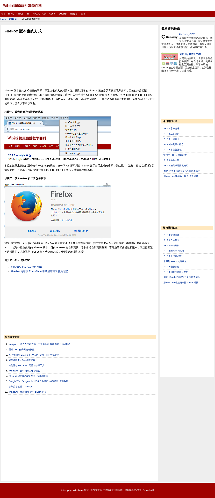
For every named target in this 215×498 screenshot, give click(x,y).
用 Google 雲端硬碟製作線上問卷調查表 (28, 376)
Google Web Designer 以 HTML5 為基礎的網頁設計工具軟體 (38, 381)
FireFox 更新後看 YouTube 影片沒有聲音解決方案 (39, 271)
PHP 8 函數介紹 (171, 160)
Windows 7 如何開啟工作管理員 (24, 370)
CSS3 (52, 14)
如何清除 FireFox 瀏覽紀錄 (22, 360)
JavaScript (62, 14)
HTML (11, 14)
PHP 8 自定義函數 (172, 149)
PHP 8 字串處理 (171, 128)
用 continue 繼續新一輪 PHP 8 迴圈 (180, 176)
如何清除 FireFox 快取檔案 (26, 267)
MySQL (36, 14)
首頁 (3, 14)
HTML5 (20, 14)
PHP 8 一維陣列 (171, 139)
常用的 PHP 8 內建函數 (175, 155)
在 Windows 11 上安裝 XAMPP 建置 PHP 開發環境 (34, 355)
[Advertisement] (79, 61)
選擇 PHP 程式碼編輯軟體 (21, 349)
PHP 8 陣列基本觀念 (173, 144)
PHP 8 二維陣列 (171, 134)
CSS (44, 14)
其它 (83, 14)
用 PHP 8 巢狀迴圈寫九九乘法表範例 (181, 171)
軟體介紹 (74, 14)
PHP (28, 14)
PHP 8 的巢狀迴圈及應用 (175, 165)
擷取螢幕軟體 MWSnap (20, 386)
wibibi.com (78, 490)
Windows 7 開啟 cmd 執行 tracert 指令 (27, 392)
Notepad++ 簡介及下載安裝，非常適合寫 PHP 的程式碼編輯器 (39, 344)
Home (3, 19)
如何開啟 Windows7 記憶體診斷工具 (27, 365)
